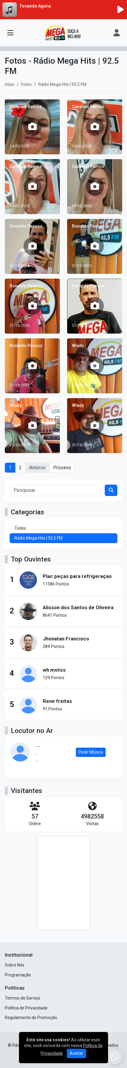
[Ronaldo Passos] (32, 246)
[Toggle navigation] (10, 33)
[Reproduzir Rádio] (120, 9)
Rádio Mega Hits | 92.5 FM (38, 538)
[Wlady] (94, 365)
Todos (20, 528)
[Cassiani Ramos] (32, 126)
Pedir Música (91, 752)
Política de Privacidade (26, 1008)
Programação (18, 975)
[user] (116, 33)
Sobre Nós (14, 965)
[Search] (111, 490)
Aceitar (76, 1053)
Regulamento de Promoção (31, 1017)
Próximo (62, 467)
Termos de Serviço (22, 998)
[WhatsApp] (114, 1056)
